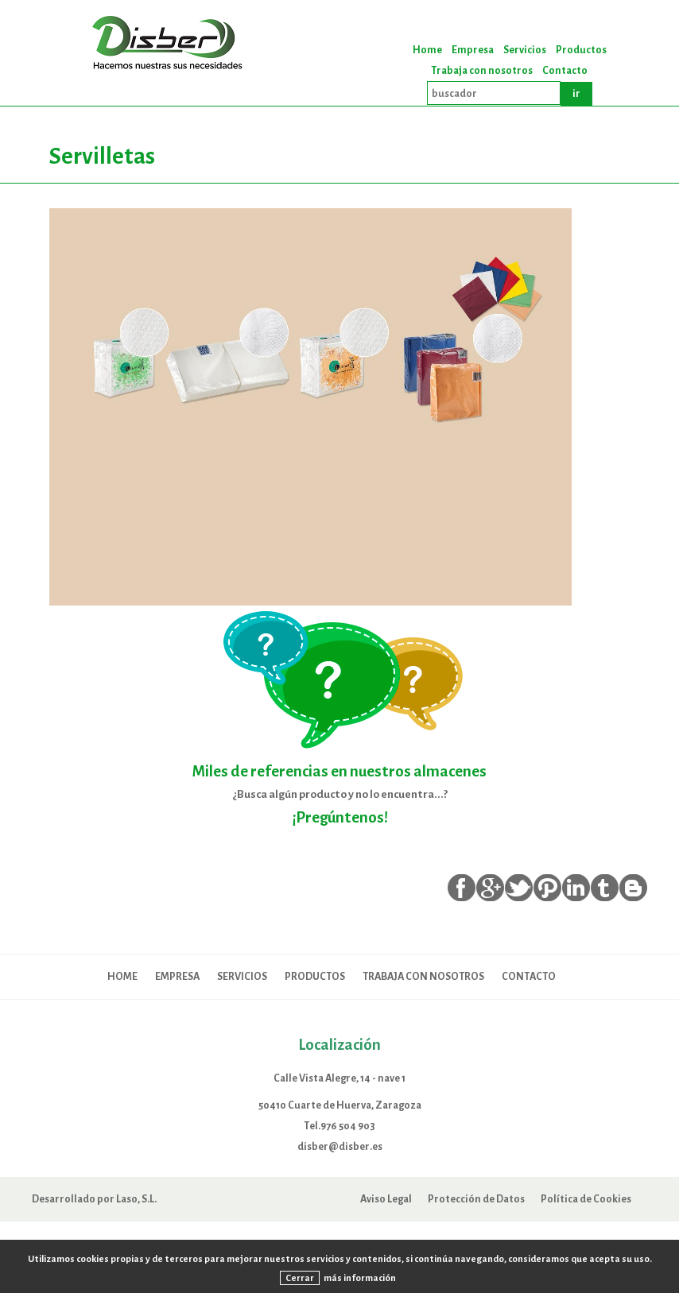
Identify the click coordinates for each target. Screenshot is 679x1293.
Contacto (565, 70)
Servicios (524, 50)
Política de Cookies (586, 1198)
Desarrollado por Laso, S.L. (94, 1198)
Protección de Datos (476, 1198)
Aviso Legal (386, 1198)
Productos (581, 50)
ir (576, 94)
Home (427, 50)
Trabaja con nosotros (482, 70)
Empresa (473, 50)
